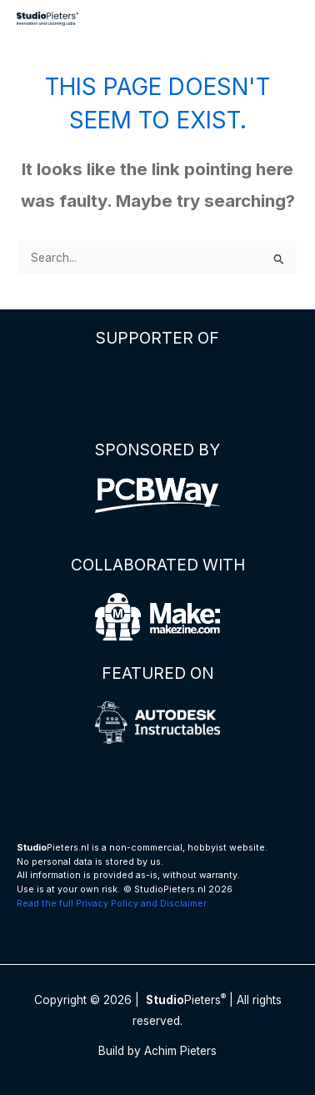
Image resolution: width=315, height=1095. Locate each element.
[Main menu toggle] (282, 19)
